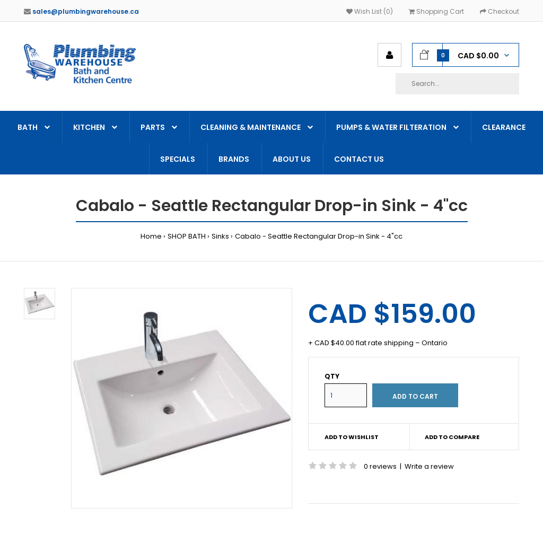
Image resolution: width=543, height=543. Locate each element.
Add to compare (452, 437)
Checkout (499, 11)
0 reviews (380, 466)
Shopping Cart (436, 11)
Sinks (220, 236)
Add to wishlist (352, 437)
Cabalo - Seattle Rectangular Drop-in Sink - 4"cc (318, 236)
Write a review (429, 466)
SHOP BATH (187, 236)
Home (151, 236)
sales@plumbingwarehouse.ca (85, 11)
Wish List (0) (369, 11)
